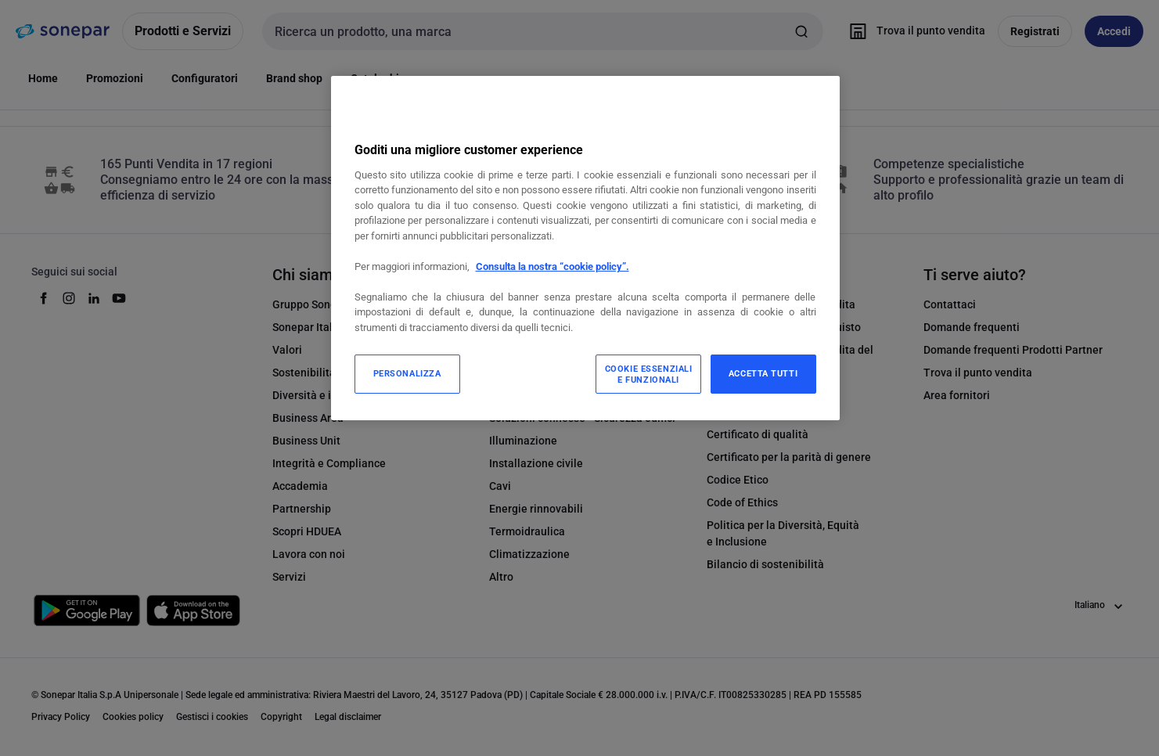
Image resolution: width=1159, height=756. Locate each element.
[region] (585, 248)
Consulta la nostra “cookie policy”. (552, 266)
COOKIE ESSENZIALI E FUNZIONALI (649, 374)
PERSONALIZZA (407, 373)
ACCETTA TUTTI (763, 373)
